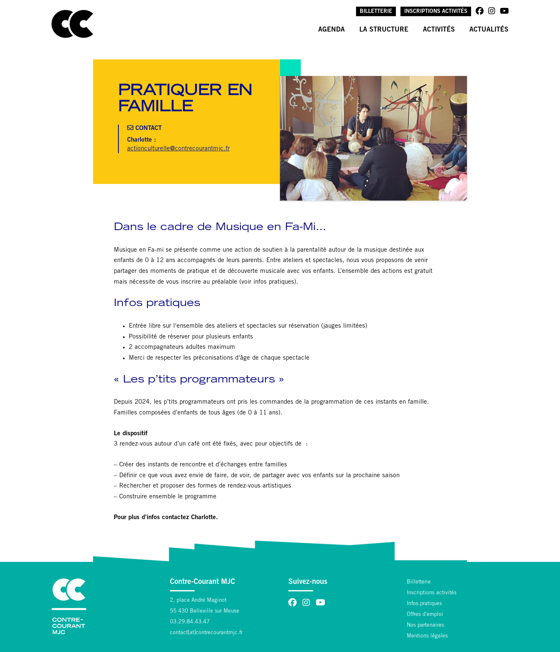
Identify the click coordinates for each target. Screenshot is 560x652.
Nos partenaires (425, 625)
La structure (383, 30)
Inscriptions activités (435, 12)
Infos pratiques (424, 604)
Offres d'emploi (425, 615)
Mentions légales (427, 636)
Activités (439, 30)
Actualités (488, 30)
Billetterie (376, 12)
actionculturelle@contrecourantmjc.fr (178, 149)
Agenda (331, 30)
